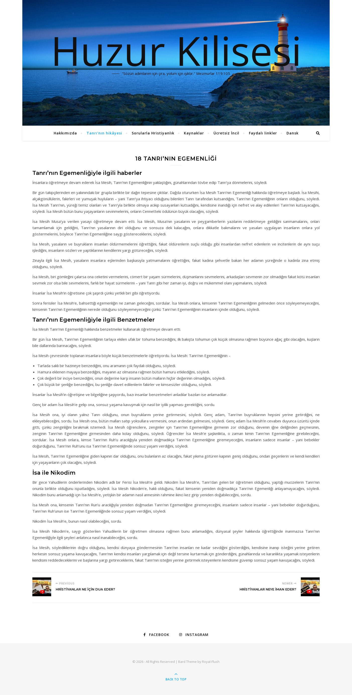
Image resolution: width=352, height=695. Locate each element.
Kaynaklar (194, 133)
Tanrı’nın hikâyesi (104, 133)
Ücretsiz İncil (226, 133)
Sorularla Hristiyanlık (153, 133)
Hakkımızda (65, 133)
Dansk (293, 133)
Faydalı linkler (263, 133)
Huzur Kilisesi (176, 50)
